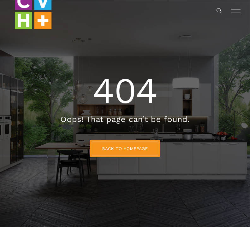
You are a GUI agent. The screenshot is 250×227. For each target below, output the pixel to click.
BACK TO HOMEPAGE (125, 148)
